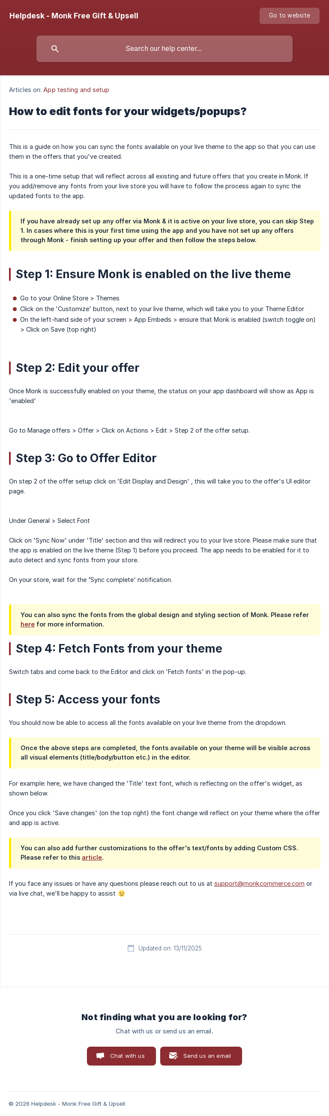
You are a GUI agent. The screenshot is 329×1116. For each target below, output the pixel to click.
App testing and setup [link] (76, 89)
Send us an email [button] (207, 1055)
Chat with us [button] (127, 1055)
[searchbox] (164, 49)
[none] (73, 16)
